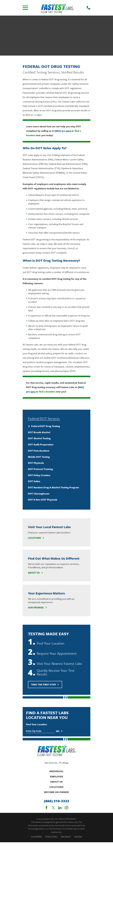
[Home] (57, 7)
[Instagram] (66, 807)
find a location (47, 391)
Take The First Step (45, 684)
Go (59, 731)
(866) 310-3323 (63, 131)
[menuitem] (56, 426)
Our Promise (37, 607)
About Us (35, 572)
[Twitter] (53, 807)
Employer (56, 776)
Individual (56, 771)
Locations (36, 538)
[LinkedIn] (60, 807)
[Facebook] (46, 807)
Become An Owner (56, 792)
